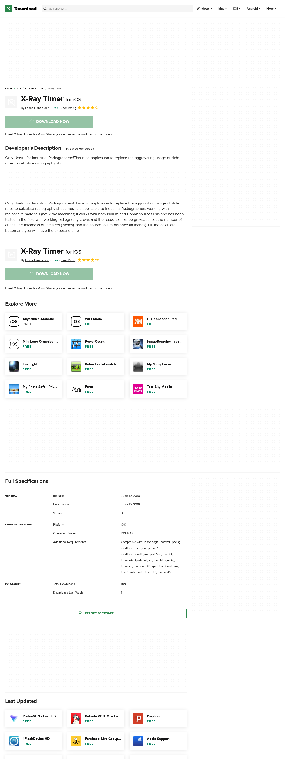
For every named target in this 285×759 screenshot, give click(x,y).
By (35, 108)
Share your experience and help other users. (79, 134)
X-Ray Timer (51, 99)
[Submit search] (45, 8)
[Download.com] (21, 8)
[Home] (8, 88)
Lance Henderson (82, 149)
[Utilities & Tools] (34, 88)
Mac (221, 8)
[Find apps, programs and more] (117, 8)
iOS (235, 8)
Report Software (96, 613)
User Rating (80, 107)
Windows (203, 8)
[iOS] (19, 88)
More (271, 8)
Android (252, 8)
